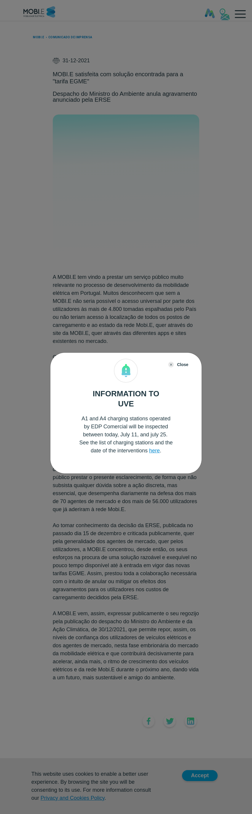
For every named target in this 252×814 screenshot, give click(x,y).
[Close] (178, 365)
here (154, 451)
